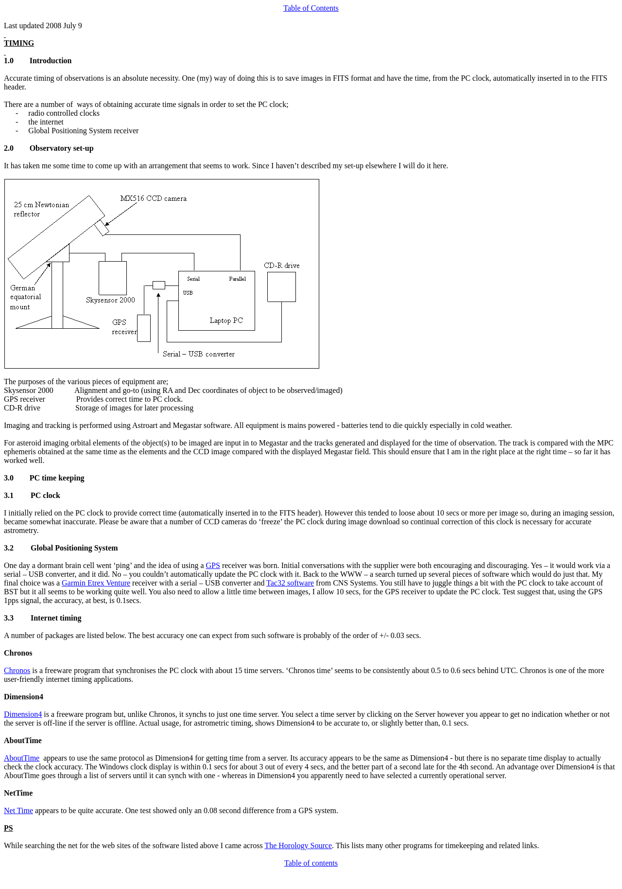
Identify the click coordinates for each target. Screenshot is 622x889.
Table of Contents (311, 8)
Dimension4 (23, 714)
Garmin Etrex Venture (96, 583)
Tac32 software (290, 583)
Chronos (17, 670)
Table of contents (311, 863)
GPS (213, 565)
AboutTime (21, 758)
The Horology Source (298, 845)
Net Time (18, 810)
